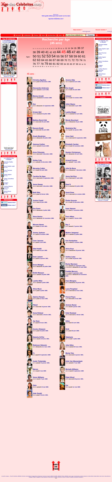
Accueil (3, 476)
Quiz (70, 476)
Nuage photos (34, 476)
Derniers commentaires (26, 476)
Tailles (34, 477)
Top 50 (11, 476)
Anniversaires (76, 476)
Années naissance (83, 476)
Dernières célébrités (17, 476)
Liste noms (102, 476)
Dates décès (96, 476)
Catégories (38, 477)
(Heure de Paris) (8, 149)
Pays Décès (50, 477)
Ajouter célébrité (50, 476)
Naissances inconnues (42, 476)
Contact (67, 477)
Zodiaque (31, 477)
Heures (63, 477)
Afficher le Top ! (9, 76)
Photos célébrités (65, 476)
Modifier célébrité (57, 476)
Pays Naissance (44, 477)
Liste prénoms (107, 476)
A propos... (7, 476)
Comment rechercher (58, 477)
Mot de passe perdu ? (86, 32)
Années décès (90, 476)
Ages (72, 476)
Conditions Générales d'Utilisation (76, 477)
